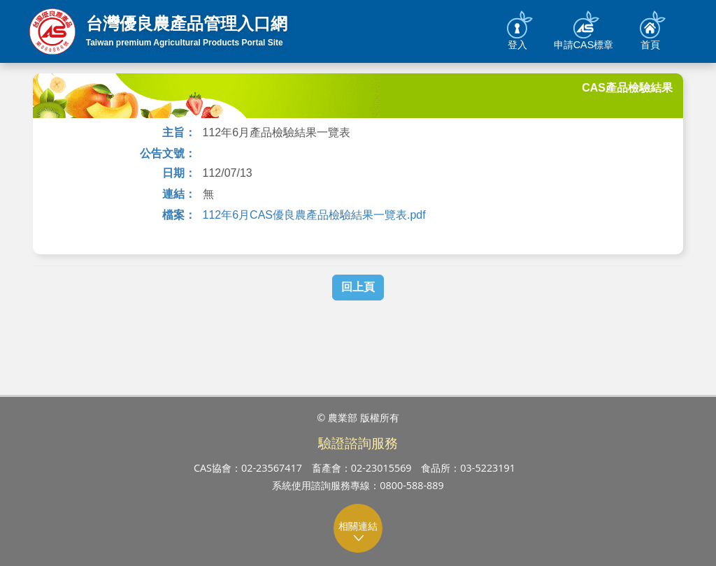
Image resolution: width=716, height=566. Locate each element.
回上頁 (358, 287)
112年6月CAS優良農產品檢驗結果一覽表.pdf (314, 215)
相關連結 (358, 531)
